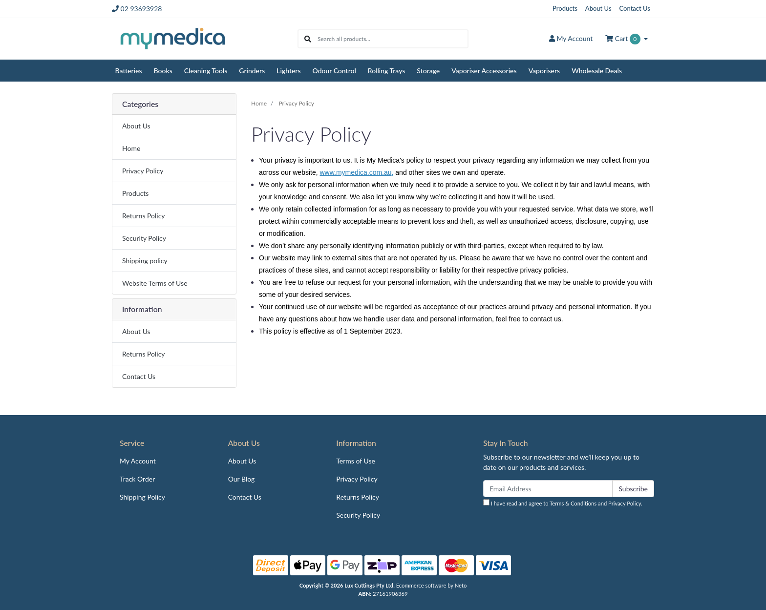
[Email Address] (548, 488)
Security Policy (144, 238)
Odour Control (334, 70)
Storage (428, 70)
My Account (138, 461)
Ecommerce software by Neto (431, 585)
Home (131, 148)
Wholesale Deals (597, 70)
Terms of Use (355, 461)
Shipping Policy (142, 497)
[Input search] (393, 38)
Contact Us (634, 8)
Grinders (252, 70)
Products (565, 8)
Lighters (288, 70)
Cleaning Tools (206, 70)
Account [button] (571, 38)
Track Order (137, 479)
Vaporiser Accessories (483, 70)
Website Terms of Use (155, 283)
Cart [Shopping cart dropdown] (623, 39)
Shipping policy (145, 260)
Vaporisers (544, 70)
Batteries (128, 70)
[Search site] (308, 38)
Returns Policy (143, 215)
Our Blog (241, 479)
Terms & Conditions (573, 503)
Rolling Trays (386, 70)
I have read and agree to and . (562, 502)
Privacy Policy (142, 171)
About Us (598, 8)
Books (163, 70)
